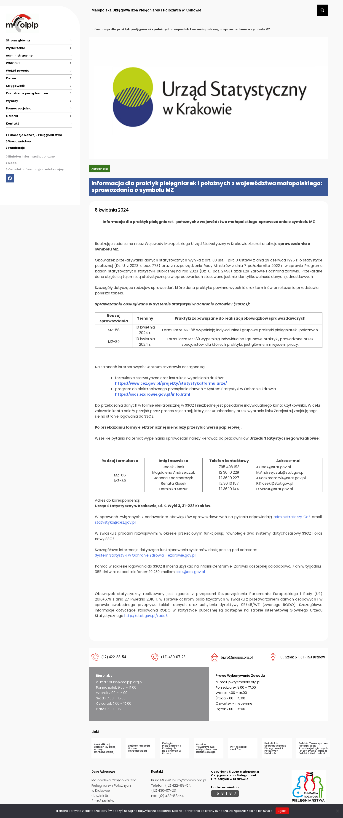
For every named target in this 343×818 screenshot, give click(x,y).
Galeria (12, 116)
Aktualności (99, 169)
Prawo (11, 78)
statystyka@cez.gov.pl (115, 522)
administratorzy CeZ (292, 516)
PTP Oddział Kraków (238, 748)
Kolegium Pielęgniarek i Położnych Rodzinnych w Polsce (171, 748)
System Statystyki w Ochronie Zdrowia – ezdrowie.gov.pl (145, 555)
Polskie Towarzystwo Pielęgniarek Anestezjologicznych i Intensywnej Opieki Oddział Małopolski (313, 748)
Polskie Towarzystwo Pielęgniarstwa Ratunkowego (206, 748)
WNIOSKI (13, 63)
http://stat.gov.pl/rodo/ (145, 615)
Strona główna (18, 40)
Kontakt (12, 123)
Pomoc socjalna (19, 108)
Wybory (12, 101)
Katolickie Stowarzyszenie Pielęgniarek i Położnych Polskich (275, 748)
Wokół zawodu (17, 70)
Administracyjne (19, 55)
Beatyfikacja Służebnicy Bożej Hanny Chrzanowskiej (105, 748)
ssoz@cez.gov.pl (190, 571)
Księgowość (15, 86)
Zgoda (282, 811)
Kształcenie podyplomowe (27, 93)
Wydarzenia (15, 48)
